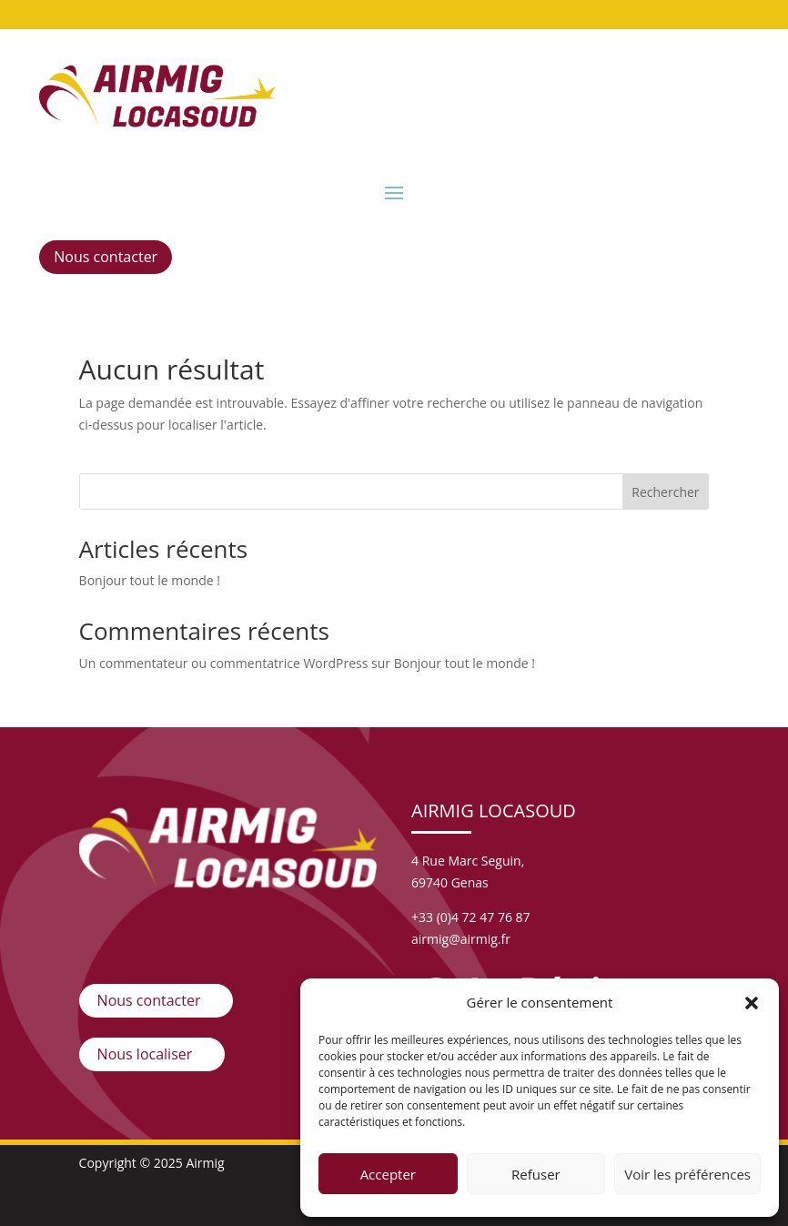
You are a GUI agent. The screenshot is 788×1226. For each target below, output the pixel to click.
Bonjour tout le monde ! (149, 580)
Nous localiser (145, 1054)
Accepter (388, 1174)
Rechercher (665, 492)
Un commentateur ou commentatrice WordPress (224, 663)
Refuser (536, 1174)
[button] (752, 1003)
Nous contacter (105, 257)
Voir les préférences (687, 1174)
